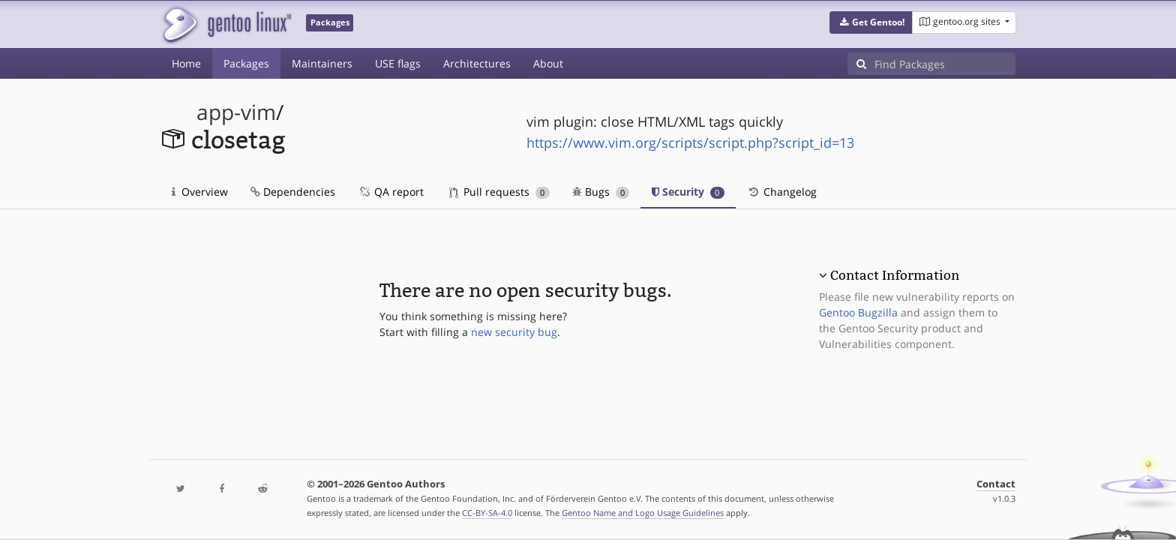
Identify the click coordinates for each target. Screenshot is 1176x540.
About (548, 63)
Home (186, 63)
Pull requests (499, 191)
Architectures (477, 63)
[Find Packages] (945, 63)
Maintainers (322, 63)
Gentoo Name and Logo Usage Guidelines (643, 512)
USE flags (398, 63)
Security (688, 191)
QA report (391, 191)
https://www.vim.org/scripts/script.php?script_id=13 (690, 143)
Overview (200, 191)
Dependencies (292, 191)
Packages (246, 63)
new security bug (514, 332)
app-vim (236, 112)
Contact (996, 484)
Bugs (601, 191)
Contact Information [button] (894, 275)
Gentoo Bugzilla (858, 312)
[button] (871, 22)
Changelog (782, 191)
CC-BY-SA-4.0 (487, 512)
